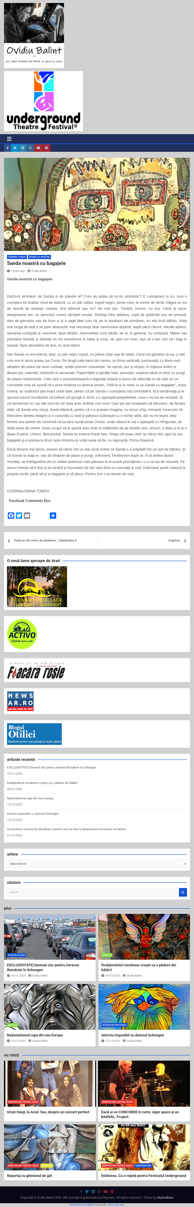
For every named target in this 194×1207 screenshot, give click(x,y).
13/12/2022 (16, 1040)
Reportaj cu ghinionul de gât (29, 1176)
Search (183, 892)
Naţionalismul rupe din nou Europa (30, 798)
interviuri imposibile (114, 1025)
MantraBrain (165, 1197)
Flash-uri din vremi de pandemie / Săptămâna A (45, 540)
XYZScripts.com (116, 1205)
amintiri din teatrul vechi (23, 1102)
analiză (106, 955)
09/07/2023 (110, 975)
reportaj (46, 1165)
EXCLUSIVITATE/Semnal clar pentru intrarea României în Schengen (51, 767)
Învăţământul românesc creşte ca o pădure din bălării (42, 783)
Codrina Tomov (17, 257)
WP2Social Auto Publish (82, 1205)
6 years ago (16, 271)
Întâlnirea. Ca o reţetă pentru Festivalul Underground (143, 1176)
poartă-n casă (16, 955)
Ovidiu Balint (37, 271)
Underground (143, 1165)
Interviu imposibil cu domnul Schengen (33, 814)
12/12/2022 (110, 1040)
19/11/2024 (16, 975)
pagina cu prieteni (39, 257)
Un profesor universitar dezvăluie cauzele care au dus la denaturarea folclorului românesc (66, 829)
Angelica (174, 540)
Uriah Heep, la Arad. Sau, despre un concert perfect (48, 1112)
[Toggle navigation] (9, 138)
